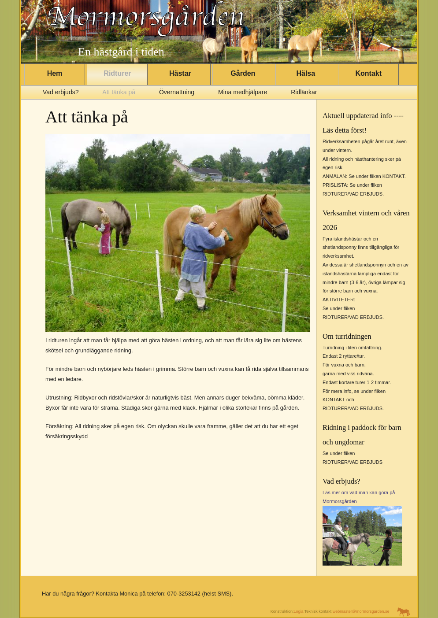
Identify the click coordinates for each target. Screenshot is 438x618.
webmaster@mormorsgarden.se (361, 612)
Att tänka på (118, 92)
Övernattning (176, 92)
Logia (298, 612)
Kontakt (368, 73)
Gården (242, 73)
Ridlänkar (304, 92)
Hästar (180, 73)
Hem (55, 73)
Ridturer (117, 73)
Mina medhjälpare (242, 92)
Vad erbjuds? (60, 92)
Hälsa (305, 73)
